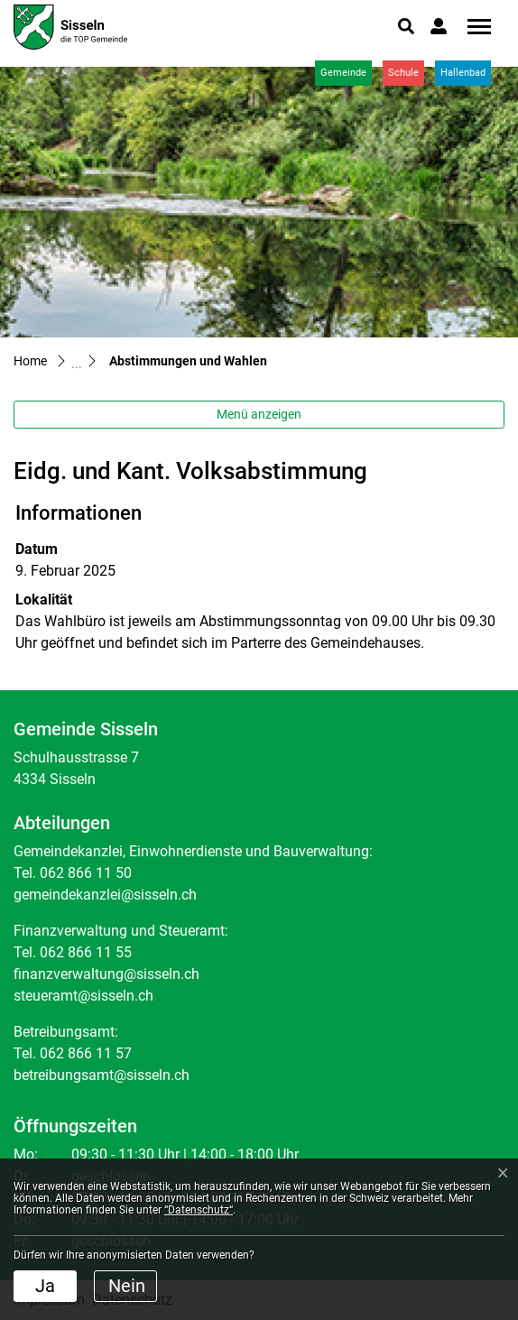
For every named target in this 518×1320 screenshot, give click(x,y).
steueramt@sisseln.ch (83, 995)
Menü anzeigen (259, 414)
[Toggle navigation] (473, 27)
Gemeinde (343, 72)
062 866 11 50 (86, 873)
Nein (126, 1286)
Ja (45, 1286)
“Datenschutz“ (198, 1210)
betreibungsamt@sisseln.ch (102, 1075)
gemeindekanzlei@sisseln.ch (105, 894)
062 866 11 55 (86, 952)
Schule (403, 72)
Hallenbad (463, 72)
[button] (406, 26)
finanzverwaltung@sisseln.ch (106, 974)
